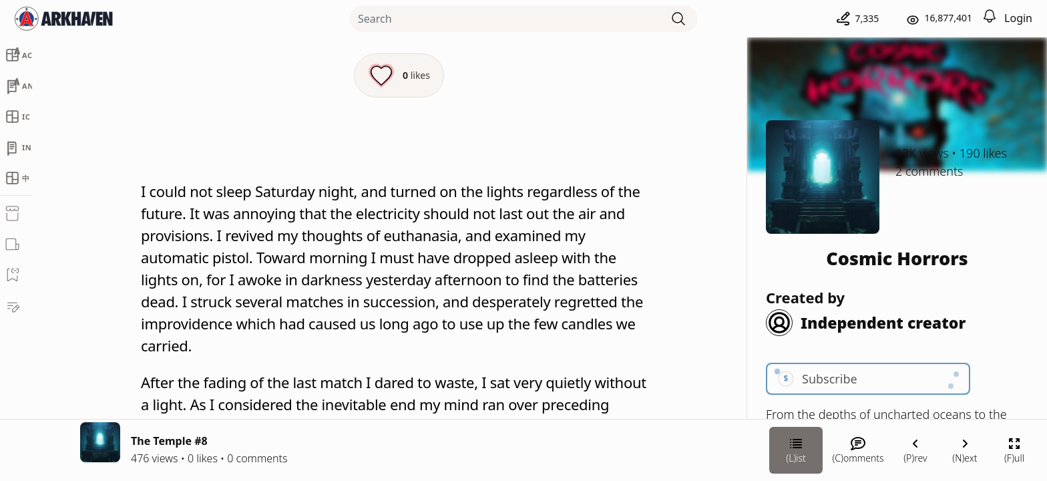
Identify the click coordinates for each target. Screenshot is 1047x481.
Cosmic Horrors (897, 258)
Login (1018, 18)
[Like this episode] (399, 75)
